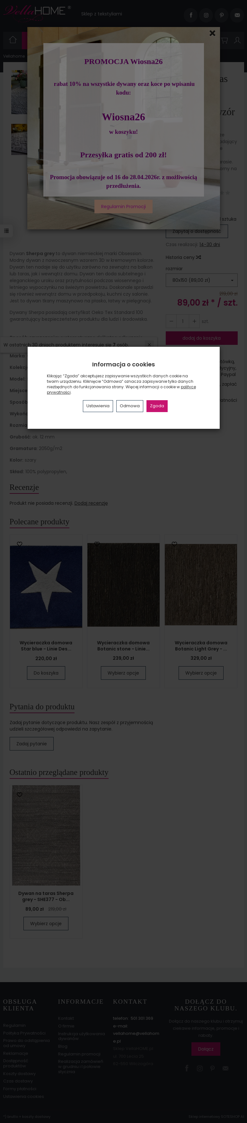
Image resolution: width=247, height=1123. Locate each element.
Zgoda (157, 406)
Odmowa (130, 406)
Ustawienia (98, 406)
